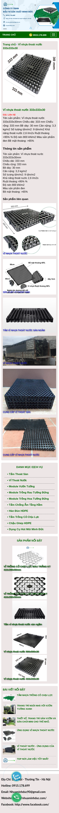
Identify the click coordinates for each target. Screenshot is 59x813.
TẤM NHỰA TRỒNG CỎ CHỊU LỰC (35, 695)
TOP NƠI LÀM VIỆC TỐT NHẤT (32, 759)
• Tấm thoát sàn (17, 474)
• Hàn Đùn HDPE (17, 510)
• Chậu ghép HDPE (19, 523)
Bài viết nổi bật (14, 689)
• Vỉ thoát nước (17, 480)
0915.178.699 (37, 34)
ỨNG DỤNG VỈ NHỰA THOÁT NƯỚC (35, 730)
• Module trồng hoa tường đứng (28, 498)
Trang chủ (9, 35)
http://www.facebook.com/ (32, 804)
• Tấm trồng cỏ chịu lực (23, 517)
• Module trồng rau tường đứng (28, 492)
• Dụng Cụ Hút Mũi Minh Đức (25, 529)
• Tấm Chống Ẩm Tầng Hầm (24, 504)
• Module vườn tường (21, 486)
